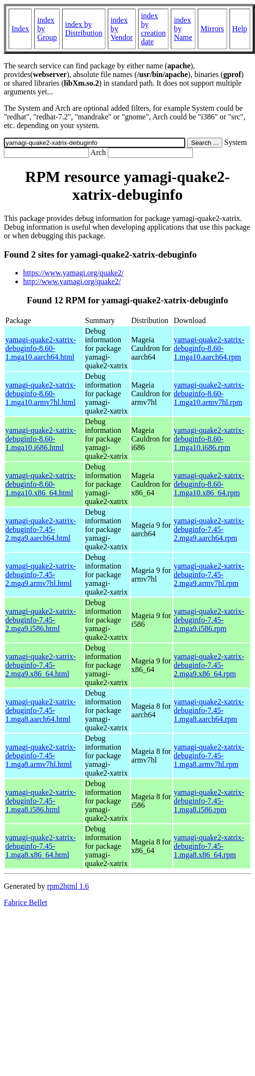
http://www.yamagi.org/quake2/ (72, 281)
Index (20, 29)
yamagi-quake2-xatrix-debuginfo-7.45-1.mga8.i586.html (40, 801)
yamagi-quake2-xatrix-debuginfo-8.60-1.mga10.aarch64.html (40, 348)
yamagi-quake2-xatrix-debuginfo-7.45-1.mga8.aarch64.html (40, 710)
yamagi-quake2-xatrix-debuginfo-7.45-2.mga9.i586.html (40, 620)
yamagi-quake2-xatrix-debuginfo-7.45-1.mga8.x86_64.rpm (209, 846)
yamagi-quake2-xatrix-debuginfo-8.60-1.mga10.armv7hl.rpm (209, 393)
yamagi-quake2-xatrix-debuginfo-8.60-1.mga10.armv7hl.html (40, 393)
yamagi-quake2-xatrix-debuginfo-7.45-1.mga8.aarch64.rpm (209, 710)
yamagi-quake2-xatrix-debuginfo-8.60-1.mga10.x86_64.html (40, 484)
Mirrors (212, 29)
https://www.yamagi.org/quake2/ (73, 273)
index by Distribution (83, 28)
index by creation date (153, 29)
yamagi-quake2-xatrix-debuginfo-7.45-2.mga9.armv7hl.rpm (209, 574)
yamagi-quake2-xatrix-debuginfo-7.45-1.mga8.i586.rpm (209, 801)
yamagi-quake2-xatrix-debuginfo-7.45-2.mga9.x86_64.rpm (209, 665)
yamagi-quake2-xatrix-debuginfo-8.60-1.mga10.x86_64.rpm (209, 484)
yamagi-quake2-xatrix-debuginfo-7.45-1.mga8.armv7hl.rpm (209, 755)
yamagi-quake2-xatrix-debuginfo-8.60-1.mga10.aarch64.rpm (209, 348)
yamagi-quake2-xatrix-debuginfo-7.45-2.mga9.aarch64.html (40, 529)
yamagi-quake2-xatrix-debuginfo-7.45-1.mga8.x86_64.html (40, 846)
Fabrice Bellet (25, 902)
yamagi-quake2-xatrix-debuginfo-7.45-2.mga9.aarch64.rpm (209, 529)
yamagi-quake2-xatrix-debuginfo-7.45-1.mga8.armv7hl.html (40, 755)
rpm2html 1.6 (68, 886)
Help (239, 29)
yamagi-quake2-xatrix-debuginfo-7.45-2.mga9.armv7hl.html (40, 574)
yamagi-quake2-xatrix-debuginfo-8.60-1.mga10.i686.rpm (209, 439)
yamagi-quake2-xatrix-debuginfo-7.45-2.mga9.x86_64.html (40, 665)
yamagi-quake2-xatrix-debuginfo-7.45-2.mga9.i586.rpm (209, 620)
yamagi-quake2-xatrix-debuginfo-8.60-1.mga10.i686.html (40, 439)
